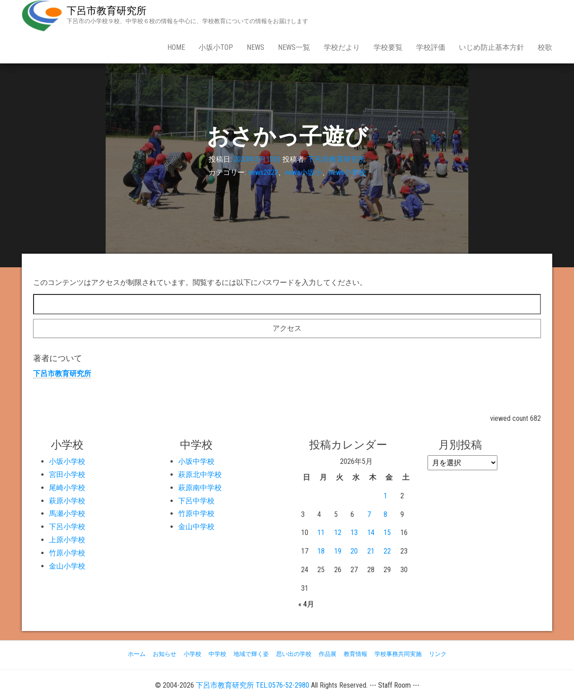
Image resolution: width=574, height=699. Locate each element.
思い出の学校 (293, 654)
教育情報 (355, 654)
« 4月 (306, 604)
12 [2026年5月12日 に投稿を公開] (337, 532)
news (255, 47)
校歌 (545, 47)
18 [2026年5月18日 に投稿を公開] (321, 551)
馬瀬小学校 (67, 513)
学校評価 (430, 47)
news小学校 (347, 172)
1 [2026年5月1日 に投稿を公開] (385, 496)
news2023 (263, 172)
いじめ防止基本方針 (491, 47)
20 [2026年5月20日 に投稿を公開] (354, 551)
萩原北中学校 (200, 474)
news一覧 (294, 47)
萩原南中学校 (200, 487)
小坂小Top (216, 47)
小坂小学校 (67, 461)
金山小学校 (67, 566)
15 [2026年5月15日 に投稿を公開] (387, 532)
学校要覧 (388, 47)
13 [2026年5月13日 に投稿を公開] (354, 532)
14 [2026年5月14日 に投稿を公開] (371, 532)
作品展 (327, 654)
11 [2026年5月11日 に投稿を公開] (321, 532)
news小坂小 (303, 172)
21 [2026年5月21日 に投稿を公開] (371, 551)
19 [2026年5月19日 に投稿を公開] (337, 551)
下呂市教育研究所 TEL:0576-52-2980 (252, 685)
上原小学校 (67, 539)
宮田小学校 (67, 474)
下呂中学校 (196, 501)
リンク (438, 654)
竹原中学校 (196, 513)
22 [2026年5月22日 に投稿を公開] (387, 551)
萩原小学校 (67, 501)
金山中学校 (196, 526)
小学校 (192, 654)
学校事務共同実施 (398, 654)
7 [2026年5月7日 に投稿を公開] (369, 514)
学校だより (342, 47)
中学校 (217, 654)
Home (176, 47)
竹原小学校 (67, 553)
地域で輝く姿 (251, 654)
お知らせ (164, 654)
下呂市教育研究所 (106, 10)
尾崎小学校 (67, 487)
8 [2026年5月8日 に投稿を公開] (385, 514)
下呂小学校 (67, 526)
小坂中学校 (196, 461)
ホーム (137, 654)
